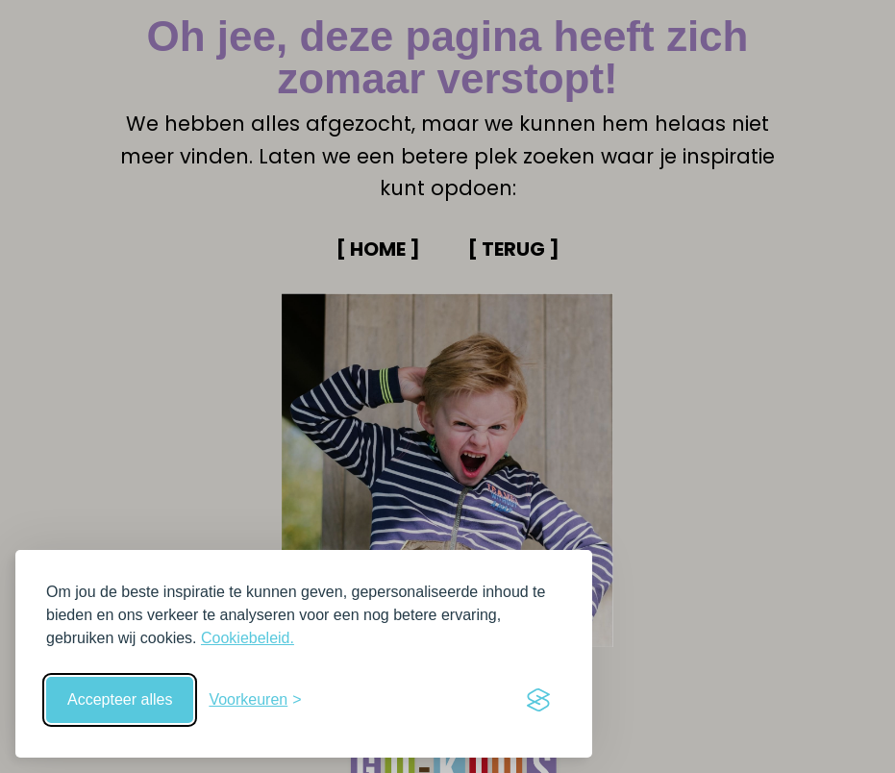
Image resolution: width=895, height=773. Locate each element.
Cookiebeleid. (247, 638)
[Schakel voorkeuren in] (255, 700)
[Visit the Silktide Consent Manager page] (538, 700)
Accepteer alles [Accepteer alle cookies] (119, 699)
